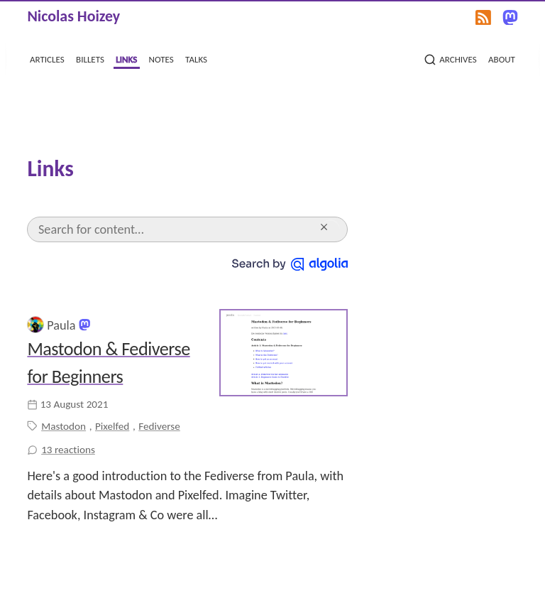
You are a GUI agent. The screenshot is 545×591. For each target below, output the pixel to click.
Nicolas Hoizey (73, 16)
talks (196, 58)
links (126, 58)
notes (161, 58)
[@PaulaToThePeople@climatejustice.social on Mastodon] (84, 324)
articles (47, 58)
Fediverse (159, 426)
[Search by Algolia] (290, 263)
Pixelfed (112, 426)
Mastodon (63, 426)
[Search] (177, 229)
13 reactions (68, 449)
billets (90, 58)
